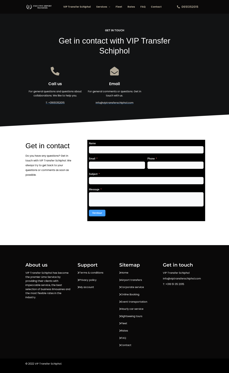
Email (92, 158)
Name (92, 143)
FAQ (143, 6)
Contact (156, 6)
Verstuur (97, 213)
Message (94, 189)
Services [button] (103, 6)
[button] (108, 6)
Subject (93, 174)
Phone (151, 158)
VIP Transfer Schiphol (77, 6)
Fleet (119, 6)
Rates (131, 6)
